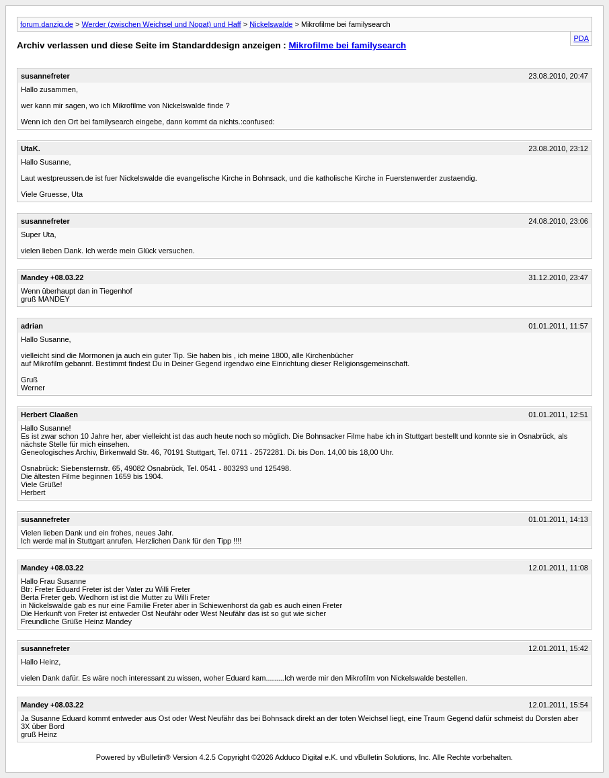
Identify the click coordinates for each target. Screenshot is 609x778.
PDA (581, 38)
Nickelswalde (270, 24)
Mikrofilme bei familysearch (347, 45)
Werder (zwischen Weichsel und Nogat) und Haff (161, 24)
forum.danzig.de (46, 24)
